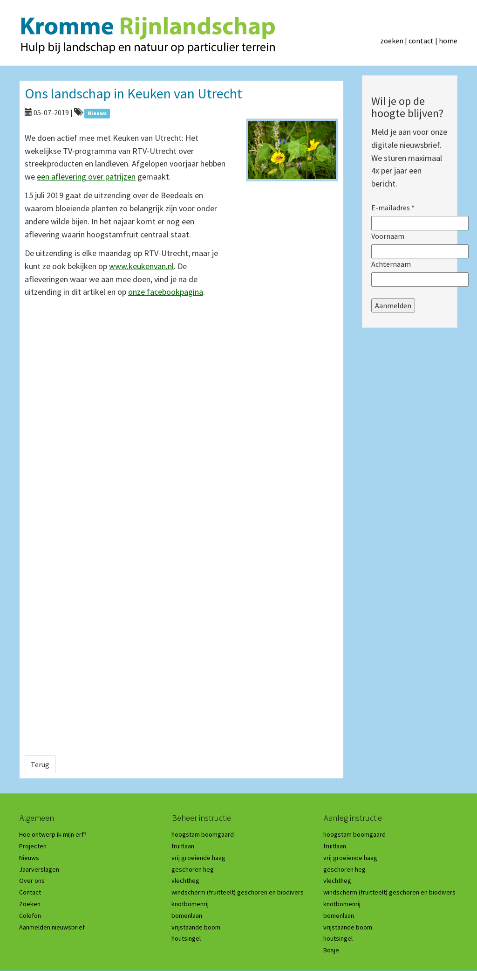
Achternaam (391, 264)
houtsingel (186, 938)
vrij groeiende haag (198, 857)
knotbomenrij (190, 904)
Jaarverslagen (39, 869)
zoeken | (394, 40)
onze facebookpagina (165, 291)
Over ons (32, 880)
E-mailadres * (393, 207)
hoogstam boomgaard (202, 834)
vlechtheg (185, 880)
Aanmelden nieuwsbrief (52, 927)
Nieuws (29, 857)
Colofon (30, 915)
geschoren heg (192, 869)
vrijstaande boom (195, 927)
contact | (424, 40)
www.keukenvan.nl (141, 266)
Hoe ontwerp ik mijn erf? (53, 834)
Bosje (331, 950)
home (448, 40)
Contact (30, 892)
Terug (40, 764)
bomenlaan (186, 915)
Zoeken (30, 904)
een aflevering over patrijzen (86, 176)
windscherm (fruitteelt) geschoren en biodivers (237, 892)
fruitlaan (182, 846)
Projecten (33, 846)
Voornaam (387, 236)
